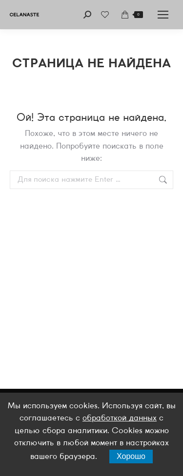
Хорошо (131, 456)
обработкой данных (119, 418)
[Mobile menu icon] (163, 14)
